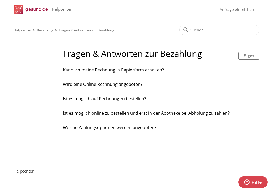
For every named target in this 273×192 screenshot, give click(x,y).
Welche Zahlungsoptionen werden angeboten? (109, 127)
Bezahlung (45, 30)
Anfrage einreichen (237, 9)
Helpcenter (22, 30)
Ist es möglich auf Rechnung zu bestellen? (104, 99)
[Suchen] (219, 30)
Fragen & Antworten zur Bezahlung (86, 30)
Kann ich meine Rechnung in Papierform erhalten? (113, 70)
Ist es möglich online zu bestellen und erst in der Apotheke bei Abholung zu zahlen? (146, 113)
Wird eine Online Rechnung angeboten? (102, 84)
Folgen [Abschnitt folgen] (249, 55)
